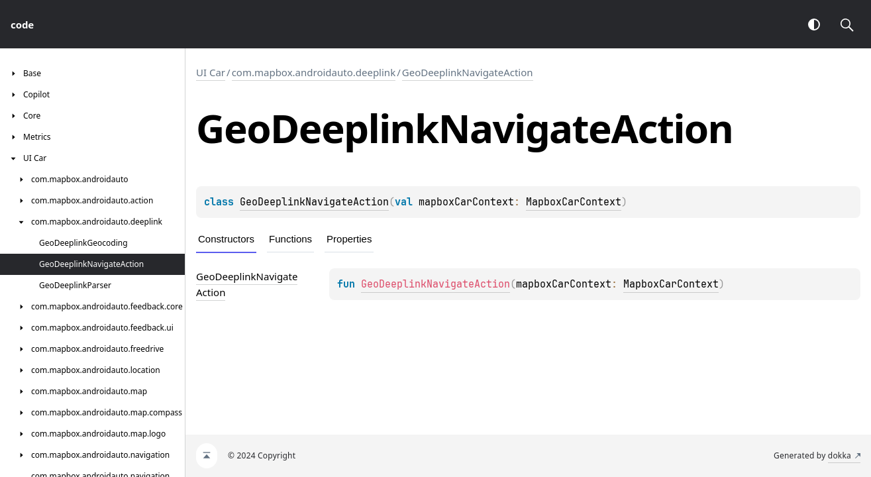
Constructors (226, 238)
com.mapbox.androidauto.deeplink (314, 72)
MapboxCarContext (573, 202)
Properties (349, 238)
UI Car (210, 72)
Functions (290, 238)
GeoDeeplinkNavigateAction (467, 72)
